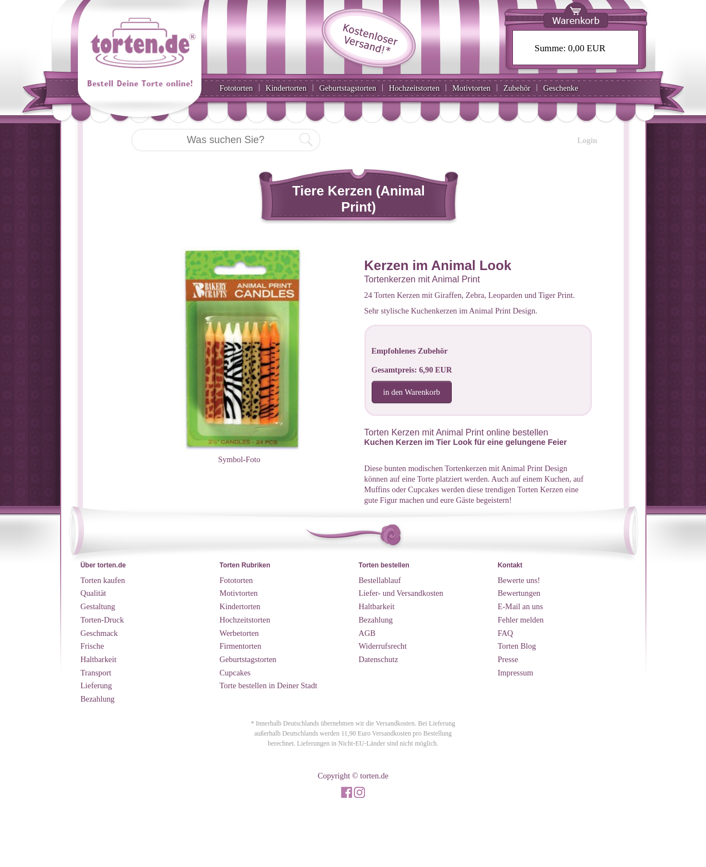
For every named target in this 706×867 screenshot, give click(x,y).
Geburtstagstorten (347, 88)
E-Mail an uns (521, 606)
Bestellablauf (380, 580)
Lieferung (96, 685)
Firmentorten (240, 645)
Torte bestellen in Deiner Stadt (269, 685)
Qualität (93, 593)
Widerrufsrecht (383, 645)
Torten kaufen (103, 580)
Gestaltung (98, 606)
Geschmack (99, 633)
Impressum (516, 672)
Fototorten (236, 88)
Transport (96, 672)
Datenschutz (378, 659)
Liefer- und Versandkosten (401, 593)
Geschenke (560, 88)
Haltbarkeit (99, 659)
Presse (508, 659)
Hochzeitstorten (414, 88)
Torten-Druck (102, 619)
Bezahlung (98, 698)
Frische (92, 645)
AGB (367, 633)
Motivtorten (471, 88)
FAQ (506, 633)
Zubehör (517, 88)
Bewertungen (519, 593)
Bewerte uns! (519, 580)
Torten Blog (517, 645)
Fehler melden (521, 619)
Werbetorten (239, 633)
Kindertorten (286, 88)
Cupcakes (235, 672)
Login (587, 140)
